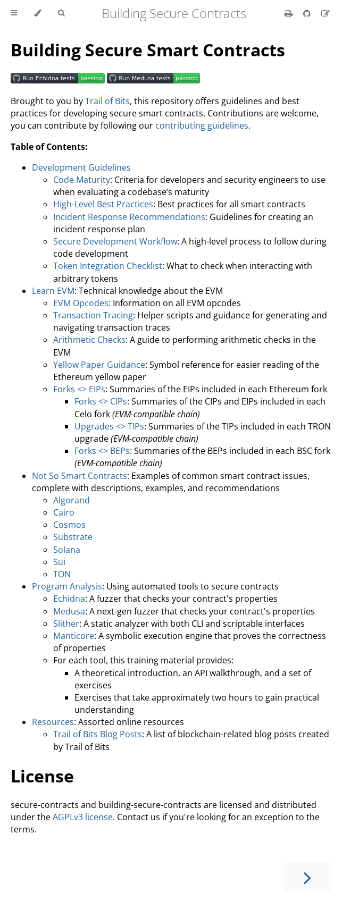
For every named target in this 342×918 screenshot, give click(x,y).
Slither (66, 623)
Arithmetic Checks (89, 340)
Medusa (69, 611)
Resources (53, 722)
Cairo (63, 512)
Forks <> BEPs (102, 451)
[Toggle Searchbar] (61, 13)
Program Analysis (67, 586)
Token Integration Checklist (107, 266)
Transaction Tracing (93, 315)
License (42, 775)
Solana (66, 549)
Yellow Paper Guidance (99, 364)
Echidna (69, 598)
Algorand (71, 500)
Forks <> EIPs (79, 389)
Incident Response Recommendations (129, 217)
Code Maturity (81, 180)
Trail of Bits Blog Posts (97, 734)
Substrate (73, 537)
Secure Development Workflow (115, 241)
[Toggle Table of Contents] (14, 13)
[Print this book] (289, 13)
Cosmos (69, 524)
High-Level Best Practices (103, 204)
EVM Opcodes (81, 303)
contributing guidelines (201, 125)
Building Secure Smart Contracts (148, 49)
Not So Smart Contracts (79, 476)
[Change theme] (37, 13)
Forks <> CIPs (100, 401)
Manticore (73, 636)
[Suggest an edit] (325, 13)
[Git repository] (308, 13)
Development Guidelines (81, 167)
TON (62, 574)
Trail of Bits (107, 101)
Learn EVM (53, 291)
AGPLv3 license (83, 817)
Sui (59, 562)
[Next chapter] (307, 876)
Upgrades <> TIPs (109, 426)
